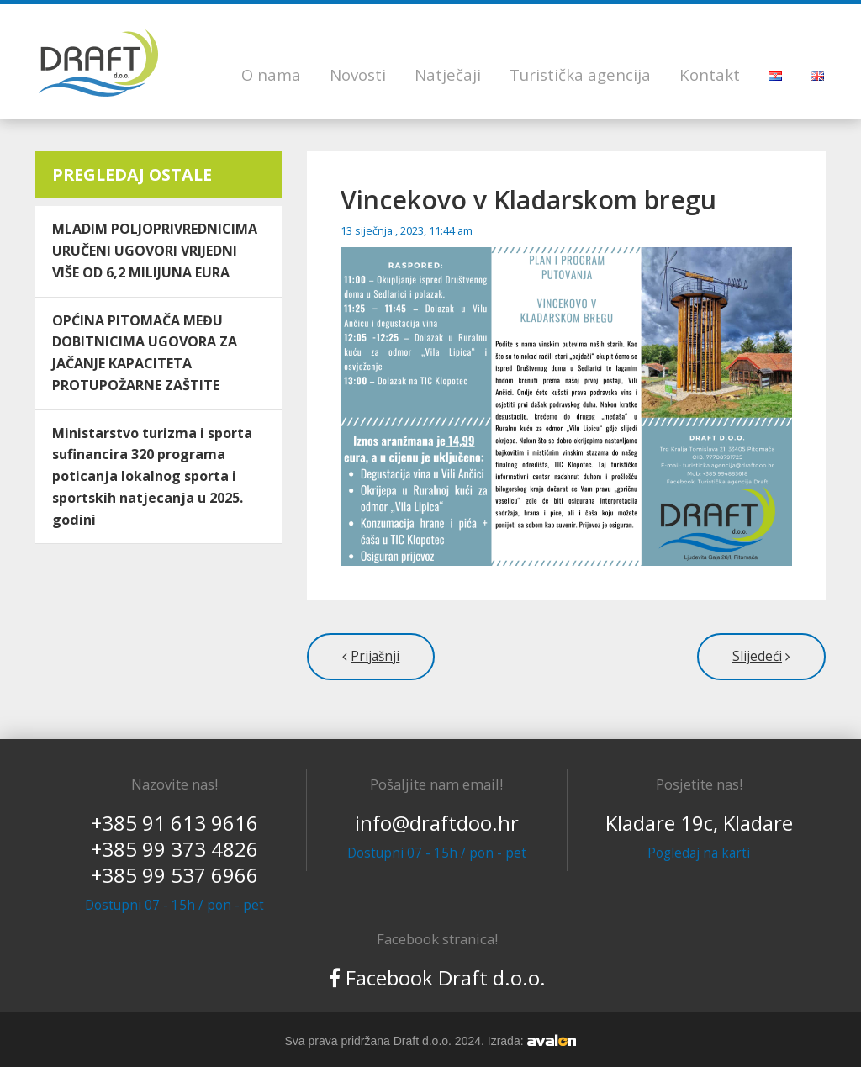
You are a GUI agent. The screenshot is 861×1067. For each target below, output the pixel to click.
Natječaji (448, 74)
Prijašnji (375, 656)
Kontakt (709, 74)
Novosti (358, 74)
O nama (271, 74)
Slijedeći (757, 656)
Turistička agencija (580, 74)
